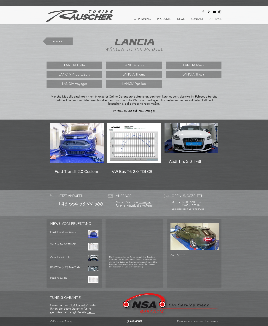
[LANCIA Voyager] (74, 84)
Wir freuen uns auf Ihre (128, 110)
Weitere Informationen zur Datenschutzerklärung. (132, 265)
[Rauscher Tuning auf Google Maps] (208, 12)
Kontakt (198, 321)
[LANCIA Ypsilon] (134, 84)
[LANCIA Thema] (134, 74)
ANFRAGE (123, 196)
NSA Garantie (78, 305)
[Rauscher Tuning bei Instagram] (220, 12)
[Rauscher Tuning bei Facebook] (203, 12)
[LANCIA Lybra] (134, 65)
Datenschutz (184, 321)
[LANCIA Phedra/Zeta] (74, 74)
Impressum (211, 321)
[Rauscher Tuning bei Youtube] (214, 12)
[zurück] (58, 41)
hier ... (91, 312)
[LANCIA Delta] (74, 65)
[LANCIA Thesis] (193, 74)
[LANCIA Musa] (193, 65)
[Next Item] (213, 237)
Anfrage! (149, 110)
